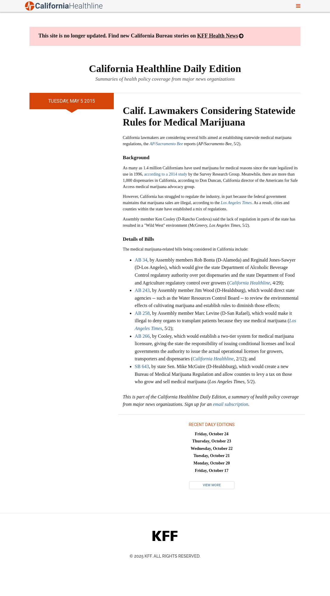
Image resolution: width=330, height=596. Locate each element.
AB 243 (142, 290)
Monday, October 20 (212, 463)
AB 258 (142, 313)
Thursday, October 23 (211, 441)
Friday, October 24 (211, 434)
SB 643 (142, 366)
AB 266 (142, 336)
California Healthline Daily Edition (165, 68)
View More (212, 485)
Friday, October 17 (211, 470)
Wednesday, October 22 (212, 448)
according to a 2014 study (165, 174)
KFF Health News (217, 36)
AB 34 (141, 259)
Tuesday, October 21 (212, 455)
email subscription (230, 404)
